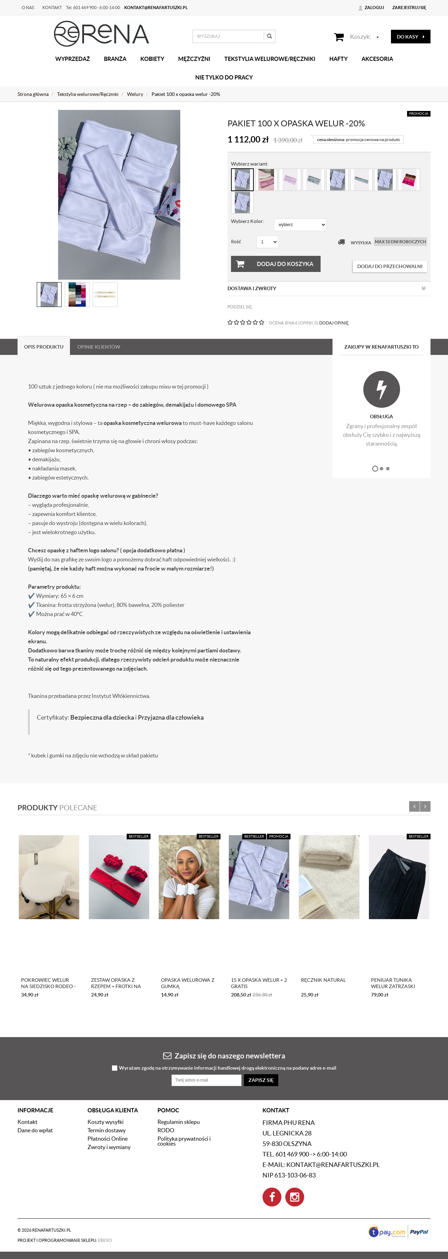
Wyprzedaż (72, 59)
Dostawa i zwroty (326, 288)
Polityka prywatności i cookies (184, 1141)
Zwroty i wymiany (109, 1147)
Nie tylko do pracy (224, 77)
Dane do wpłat (35, 1130)
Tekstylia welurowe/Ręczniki (269, 59)
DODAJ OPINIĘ (334, 323)
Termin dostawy (107, 1130)
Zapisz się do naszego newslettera (224, 1055)
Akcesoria (377, 59)
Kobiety (152, 59)
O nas (28, 7)
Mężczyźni (194, 59)
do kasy (411, 37)
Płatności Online (108, 1138)
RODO (166, 1130)
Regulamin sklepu (179, 1122)
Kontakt (52, 7)
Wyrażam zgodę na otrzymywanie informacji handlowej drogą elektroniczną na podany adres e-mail (227, 1068)
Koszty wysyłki (106, 1122)
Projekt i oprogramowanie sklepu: (65, 1240)
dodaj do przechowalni (389, 266)
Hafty (338, 59)
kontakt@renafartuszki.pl (156, 7)
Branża (115, 59)
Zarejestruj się (409, 7)
